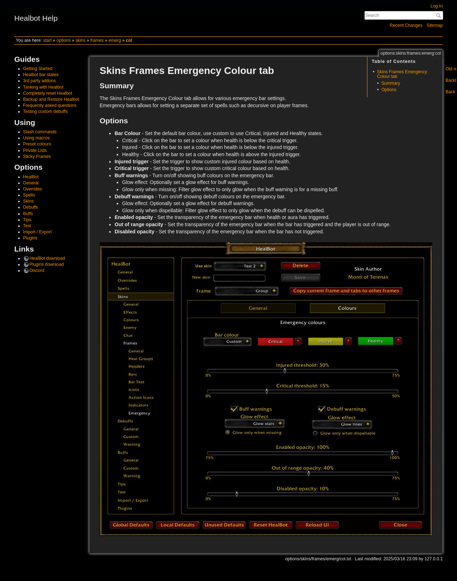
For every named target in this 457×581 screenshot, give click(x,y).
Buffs (28, 213)
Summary (390, 83)
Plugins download (47, 264)
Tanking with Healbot (43, 87)
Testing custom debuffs (45, 111)
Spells (29, 195)
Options (388, 89)
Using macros (36, 137)
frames (97, 40)
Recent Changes (406, 25)
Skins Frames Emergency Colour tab (402, 74)
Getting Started (37, 68)
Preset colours (37, 144)
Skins (28, 201)
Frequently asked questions (50, 105)
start (47, 40)
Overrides (32, 189)
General (31, 182)
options (63, 40)
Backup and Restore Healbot (51, 99)
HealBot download (47, 258)
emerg (115, 40)
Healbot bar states (41, 74)
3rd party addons (39, 80)
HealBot (31, 176)
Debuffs (30, 207)
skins (80, 40)
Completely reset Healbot (47, 93)
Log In (437, 6)
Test (27, 225)
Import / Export (37, 231)
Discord (37, 270)
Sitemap (435, 25)
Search (439, 15)
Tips (27, 219)
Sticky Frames (37, 156)
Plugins (30, 237)
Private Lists (35, 150)
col (129, 40)
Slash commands (40, 131)
